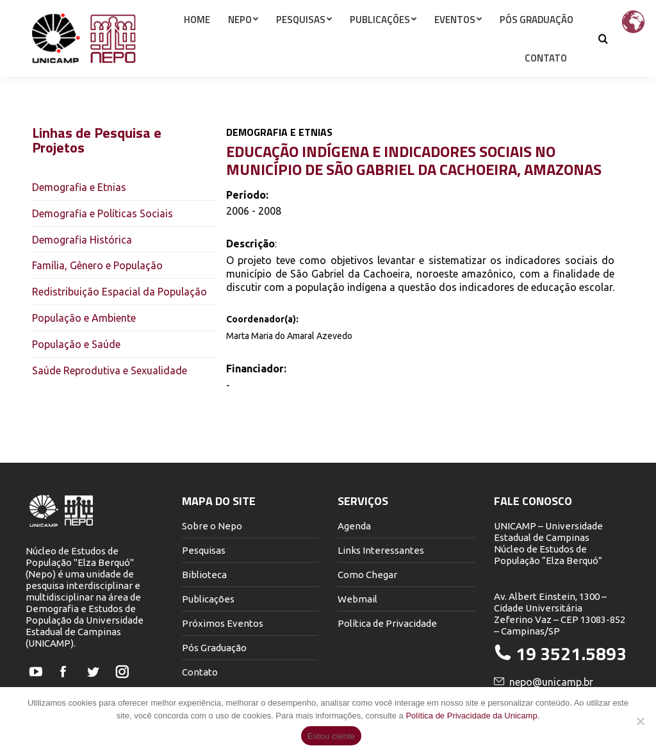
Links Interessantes (381, 550)
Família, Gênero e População (97, 265)
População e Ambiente (84, 318)
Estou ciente (332, 736)
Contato (200, 672)
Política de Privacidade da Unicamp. (472, 715)
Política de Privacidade (387, 623)
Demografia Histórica (82, 239)
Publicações (208, 598)
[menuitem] (197, 42)
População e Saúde (76, 344)
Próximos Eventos (222, 623)
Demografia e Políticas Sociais (102, 213)
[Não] (640, 721)
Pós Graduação (214, 647)
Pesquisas (204, 550)
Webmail (357, 598)
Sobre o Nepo (212, 525)
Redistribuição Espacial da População (119, 291)
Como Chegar (367, 574)
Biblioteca (204, 574)
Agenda (354, 525)
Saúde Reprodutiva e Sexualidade (109, 370)
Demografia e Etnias (79, 187)
